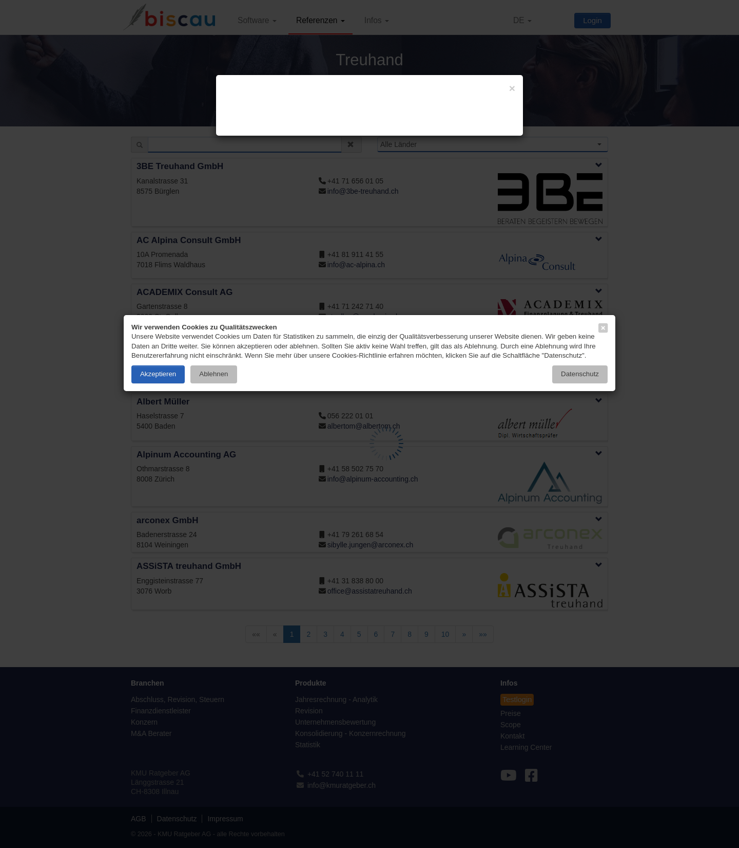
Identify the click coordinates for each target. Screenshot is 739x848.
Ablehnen (213, 374)
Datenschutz (580, 374)
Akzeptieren (158, 374)
